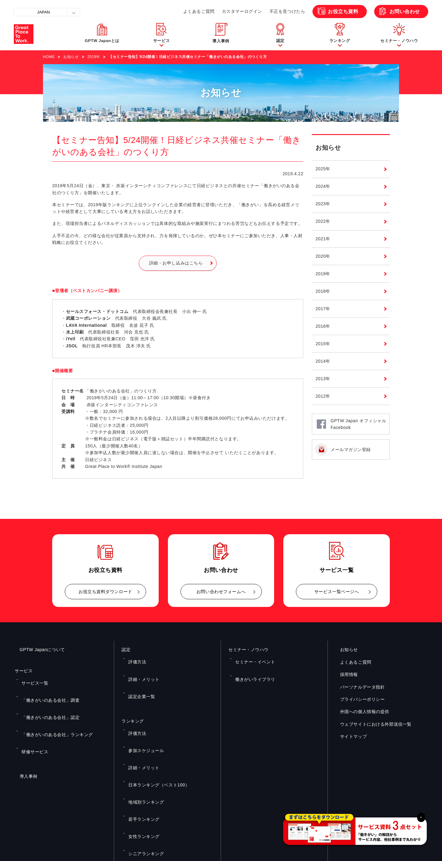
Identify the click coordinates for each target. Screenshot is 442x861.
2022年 (323, 221)
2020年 (323, 256)
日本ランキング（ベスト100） (153, 731)
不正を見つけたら (287, 11)
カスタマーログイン (242, 11)
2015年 (323, 343)
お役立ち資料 (343, 11)
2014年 (323, 361)
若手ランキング (140, 749)
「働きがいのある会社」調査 (45, 687)
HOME (49, 57)
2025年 (323, 168)
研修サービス (31, 714)
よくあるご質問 (199, 11)
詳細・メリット (140, 667)
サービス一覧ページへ (336, 591)
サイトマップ (348, 736)
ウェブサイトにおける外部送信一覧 (371, 724)
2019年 (93, 57)
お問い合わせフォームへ (221, 591)
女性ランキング (140, 758)
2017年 (323, 308)
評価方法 (134, 658)
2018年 (323, 291)
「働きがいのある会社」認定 (45, 696)
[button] (161, 34)
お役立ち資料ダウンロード (105, 591)
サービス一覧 (31, 679)
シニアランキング (142, 767)
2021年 (323, 238)
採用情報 (344, 674)
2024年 (323, 186)
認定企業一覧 (138, 676)
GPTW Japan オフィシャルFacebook (358, 424)
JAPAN (43, 12)
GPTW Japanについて (37, 649)
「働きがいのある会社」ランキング (51, 706)
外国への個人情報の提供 (359, 711)
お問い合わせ (405, 11)
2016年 (323, 326)
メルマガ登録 (324, 793)
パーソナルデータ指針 (357, 686)
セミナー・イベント (251, 658)
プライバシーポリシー (357, 699)
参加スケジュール (142, 713)
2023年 (323, 203)
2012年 (323, 396)
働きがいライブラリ (251, 667)
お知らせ (71, 57)
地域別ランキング (142, 740)
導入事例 (24, 735)
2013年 (323, 378)
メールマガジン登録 (351, 449)
